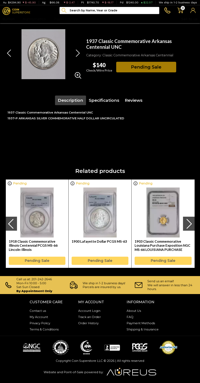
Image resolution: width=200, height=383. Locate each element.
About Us (134, 311)
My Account (39, 317)
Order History (88, 323)
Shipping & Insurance (143, 329)
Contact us (38, 311)
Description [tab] (70, 100)
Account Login (89, 311)
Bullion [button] (8, 19)
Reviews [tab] (133, 100)
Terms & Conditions (44, 329)
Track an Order (89, 317)
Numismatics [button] (34, 19)
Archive (92, 19)
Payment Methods (141, 323)
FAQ (130, 317)
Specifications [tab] (104, 100)
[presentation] (11, 224)
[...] (109, 10)
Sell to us (189, 19)
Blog (111, 19)
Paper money (66, 19)
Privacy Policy (40, 323)
